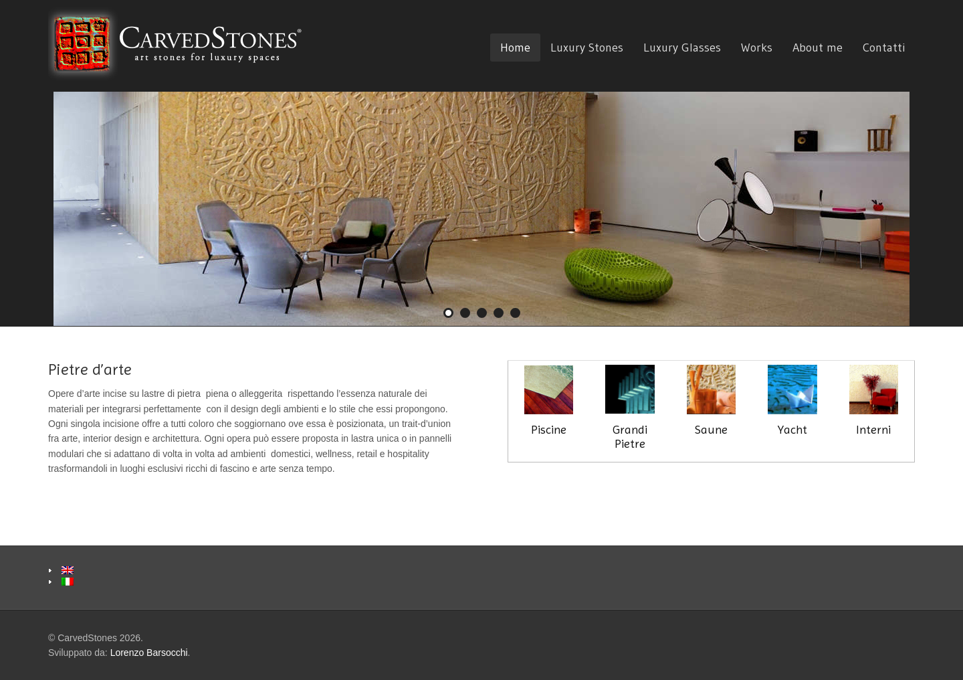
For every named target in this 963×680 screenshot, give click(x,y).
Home (515, 47)
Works (756, 47)
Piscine (548, 429)
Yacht (792, 400)
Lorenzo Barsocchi (149, 652)
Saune (711, 400)
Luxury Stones (586, 47)
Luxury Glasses (682, 47)
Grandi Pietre (629, 407)
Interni (873, 400)
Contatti (884, 47)
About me (817, 47)
